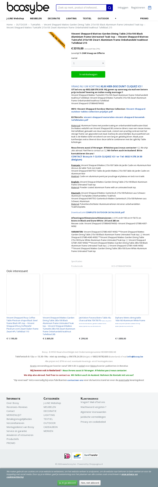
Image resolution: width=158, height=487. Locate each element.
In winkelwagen (88, 74)
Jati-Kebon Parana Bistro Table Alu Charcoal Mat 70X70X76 (95, 321)
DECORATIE (54, 18)
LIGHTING (71, 18)
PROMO (144, 18)
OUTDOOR (103, 18)
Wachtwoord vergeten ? (93, 406)
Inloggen (123, 7)
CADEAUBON (51, 426)
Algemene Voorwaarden (93, 411)
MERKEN (48, 430)
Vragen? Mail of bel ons (93, 402)
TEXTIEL (87, 18)
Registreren (138, 7)
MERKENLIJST (13, 414)
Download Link (98, 212)
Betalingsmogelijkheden (19, 418)
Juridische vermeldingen (93, 416)
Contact (10, 410)
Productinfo (12, 439)
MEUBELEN (36, 18)
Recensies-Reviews (16, 406)
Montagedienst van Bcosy (20, 426)
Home (9, 24)
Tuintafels (35, 24)
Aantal (74, 58)
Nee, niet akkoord (90, 482)
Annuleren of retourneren (19, 434)
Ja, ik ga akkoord (67, 482)
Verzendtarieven (15, 422)
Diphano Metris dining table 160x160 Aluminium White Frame (130, 321)
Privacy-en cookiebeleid (93, 421)
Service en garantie (16, 430)
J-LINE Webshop (15, 18)
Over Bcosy (12, 402)
